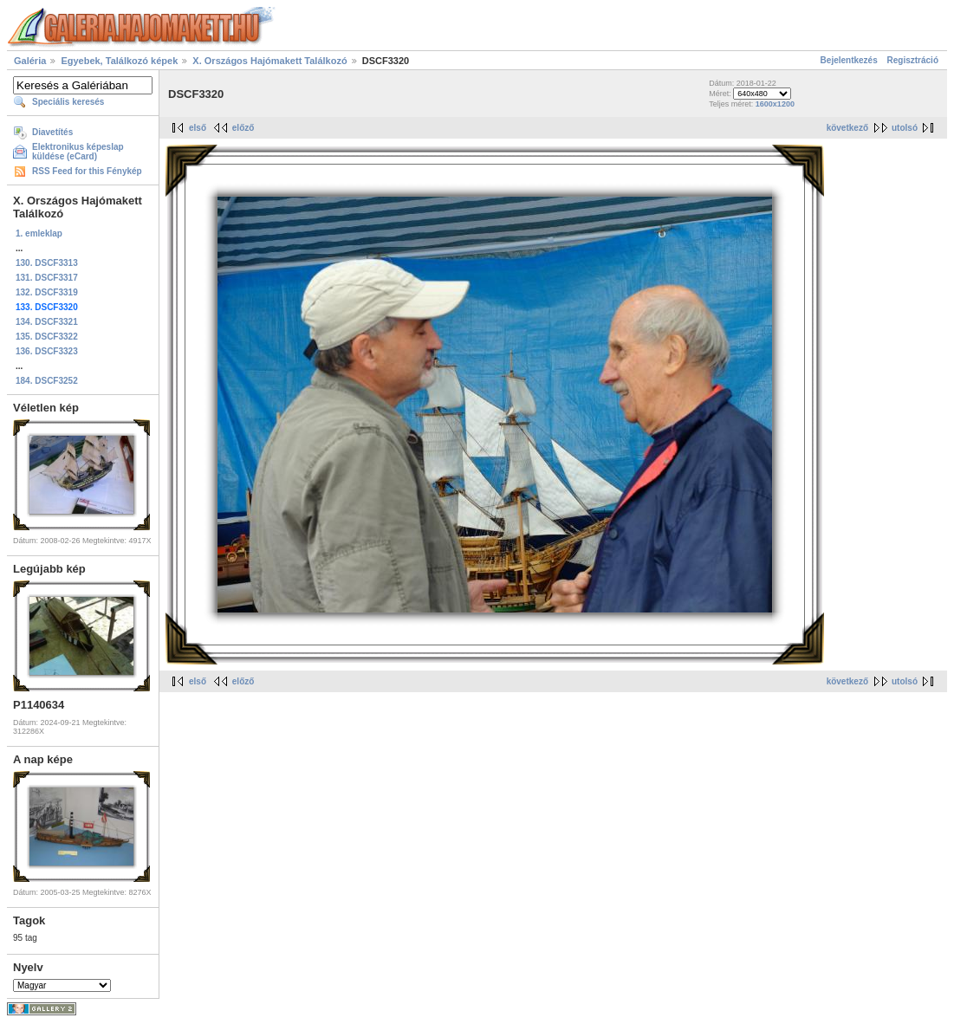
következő (847, 128)
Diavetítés (52, 132)
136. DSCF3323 (47, 351)
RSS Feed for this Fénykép (87, 171)
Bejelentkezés (849, 60)
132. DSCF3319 (47, 292)
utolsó (905, 128)
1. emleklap (39, 233)
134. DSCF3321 (47, 322)
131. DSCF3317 (47, 277)
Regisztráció (912, 60)
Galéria (30, 60)
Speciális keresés (68, 102)
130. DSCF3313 (47, 263)
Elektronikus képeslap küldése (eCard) (78, 151)
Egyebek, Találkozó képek (119, 60)
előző (243, 128)
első (197, 128)
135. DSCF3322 (47, 336)
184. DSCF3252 (47, 381)
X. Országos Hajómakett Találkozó (270, 60)
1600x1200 (775, 104)
